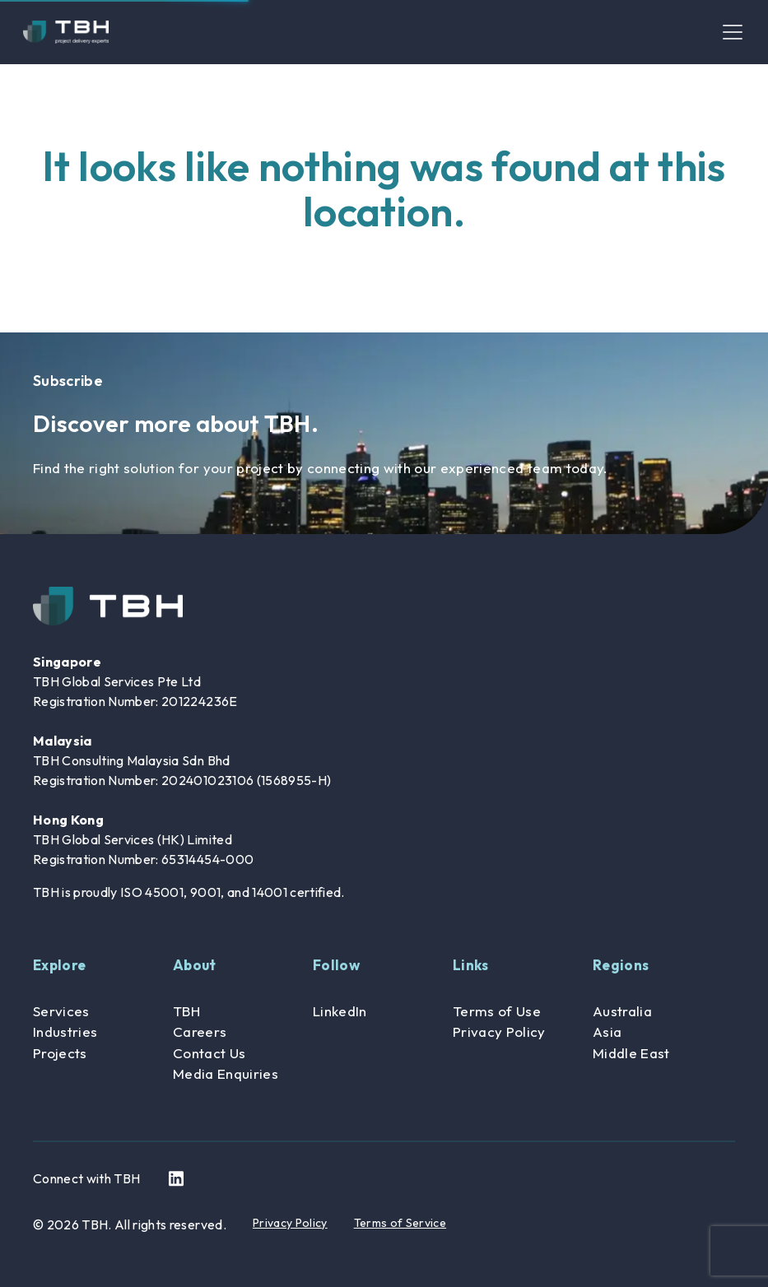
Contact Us (209, 1053)
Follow (336, 964)
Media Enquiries (225, 1073)
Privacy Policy (499, 1031)
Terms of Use (497, 1011)
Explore (59, 964)
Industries (65, 1031)
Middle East (631, 1053)
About (194, 964)
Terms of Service (400, 1222)
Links (471, 964)
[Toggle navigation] (732, 32)
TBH (186, 1011)
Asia (607, 1031)
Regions (621, 964)
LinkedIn (340, 1011)
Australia (622, 1011)
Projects (60, 1053)
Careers (199, 1031)
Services (61, 1011)
